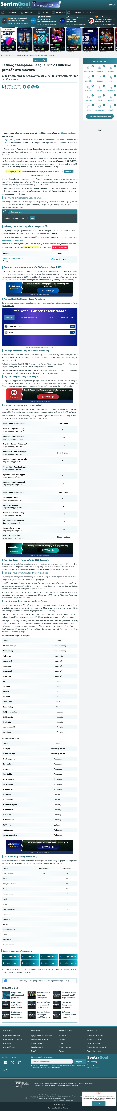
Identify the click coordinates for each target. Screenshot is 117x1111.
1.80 (32, 218)
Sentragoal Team (14, 86)
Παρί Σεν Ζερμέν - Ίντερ (13, 258)
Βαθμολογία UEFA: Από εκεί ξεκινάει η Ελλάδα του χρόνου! (17, 995)
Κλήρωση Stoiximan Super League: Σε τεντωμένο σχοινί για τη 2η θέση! (69, 1014)
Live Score (7, 1043)
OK (99, 1103)
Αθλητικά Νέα (40, 60)
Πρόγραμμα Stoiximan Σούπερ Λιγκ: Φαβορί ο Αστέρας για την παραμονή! (18, 1014)
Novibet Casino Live (94, 1039)
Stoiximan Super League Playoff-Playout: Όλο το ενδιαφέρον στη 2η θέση (69, 995)
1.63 (72, 326)
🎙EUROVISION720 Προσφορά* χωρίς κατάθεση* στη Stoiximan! (46, 19)
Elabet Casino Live (93, 1043)
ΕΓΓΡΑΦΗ (112, 5)
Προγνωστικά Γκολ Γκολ (39, 1039)
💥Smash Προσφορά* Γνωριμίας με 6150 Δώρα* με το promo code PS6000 (105, 19)
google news (38, 981)
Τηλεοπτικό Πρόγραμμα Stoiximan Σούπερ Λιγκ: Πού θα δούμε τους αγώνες (68, 1005)
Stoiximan (62, 1035)
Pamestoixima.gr (65, 1047)
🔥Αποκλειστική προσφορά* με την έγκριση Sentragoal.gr (76, 19)
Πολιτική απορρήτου (94, 1065)
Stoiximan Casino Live (95, 1035)
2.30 (72, 332)
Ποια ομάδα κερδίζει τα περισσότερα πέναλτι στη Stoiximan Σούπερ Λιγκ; (17, 1005)
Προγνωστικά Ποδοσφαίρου (41, 1035)
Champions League (69, 133)
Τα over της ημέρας (38, 1043)
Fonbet (61, 1051)
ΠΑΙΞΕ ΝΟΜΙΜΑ (60, 247)
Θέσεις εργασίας (93, 1068)
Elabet (61, 1043)
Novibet (62, 1039)
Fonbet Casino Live (94, 1051)
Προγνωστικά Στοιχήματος (12, 1039)
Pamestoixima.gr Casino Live (97, 1047)
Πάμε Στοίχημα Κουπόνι (11, 1035)
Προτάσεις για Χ (37, 1047)
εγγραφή (69, 171)
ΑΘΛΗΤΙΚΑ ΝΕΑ (9, 55)
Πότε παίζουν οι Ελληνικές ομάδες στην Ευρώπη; (43, 995)
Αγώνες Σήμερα (9, 1047)
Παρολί (33, 1051)
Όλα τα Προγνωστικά (100, 116)
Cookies (101, 1099)
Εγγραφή (80, 1061)
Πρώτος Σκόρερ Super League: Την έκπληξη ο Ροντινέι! (43, 1005)
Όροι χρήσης (92, 1062)
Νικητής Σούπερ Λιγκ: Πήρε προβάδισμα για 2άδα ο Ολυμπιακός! (43, 1014)
